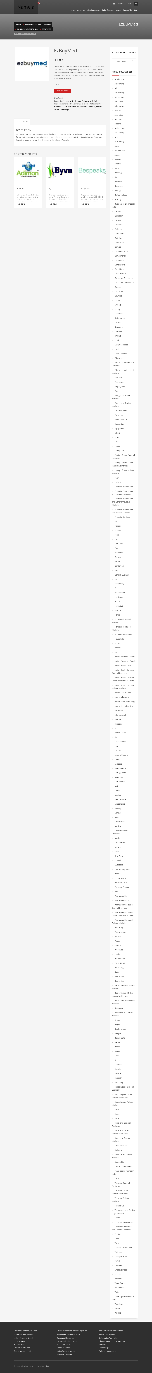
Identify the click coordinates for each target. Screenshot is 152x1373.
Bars (116, 177)
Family (117, 446)
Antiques (118, 119)
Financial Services (122, 517)
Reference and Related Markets (123, 1014)
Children (118, 229)
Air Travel (119, 101)
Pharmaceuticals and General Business (122, 906)
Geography (119, 583)
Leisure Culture (121, 755)
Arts (116, 137)
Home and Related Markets (121, 628)
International (120, 715)
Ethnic (117, 433)
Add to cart (62, 91)
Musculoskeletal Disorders (120, 832)
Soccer (117, 1114)
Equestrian (119, 424)
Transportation (121, 1256)
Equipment (119, 428)
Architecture (120, 128)
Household (119, 639)
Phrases (118, 936)
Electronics (119, 382)
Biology (118, 190)
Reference (119, 1008)
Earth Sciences (121, 353)
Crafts (117, 300)
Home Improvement (123, 634)
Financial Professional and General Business (122, 493)
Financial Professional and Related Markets (122, 511)
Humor (118, 643)
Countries (119, 291)
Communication (121, 251)
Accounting (119, 83)
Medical (118, 795)
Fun (116, 548)
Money (117, 817)
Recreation (119, 981)
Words (117, 1308)
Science (118, 1060)
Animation (119, 115)
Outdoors (119, 865)
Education (119, 358)
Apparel (118, 123)
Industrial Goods (122, 697)
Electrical (118, 377)
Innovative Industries (124, 706)
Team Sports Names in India (123, 1172)
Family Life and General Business (123, 457)
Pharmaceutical (121, 896)
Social (117, 1118)
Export (117, 437)
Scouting (118, 1064)
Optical (118, 860)
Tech (117, 1178)
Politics (118, 945)
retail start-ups (74, 107)
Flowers (118, 530)
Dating (117, 309)
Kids (116, 737)
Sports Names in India (124, 1166)
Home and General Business (121, 621)
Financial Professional (124, 486)
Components (120, 256)
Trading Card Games (123, 1247)
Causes (118, 220)
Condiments (120, 264)
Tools (117, 1238)
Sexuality (118, 1078)
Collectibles (119, 242)
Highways (119, 606)
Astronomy (119, 141)
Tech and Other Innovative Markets (120, 1192)
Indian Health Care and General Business (123, 671)
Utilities (118, 1274)
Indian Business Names (125, 656)
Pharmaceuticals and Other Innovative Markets (123, 914)
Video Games (120, 1283)
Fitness (118, 526)
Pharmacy (119, 927)
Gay (116, 570)
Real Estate (119, 976)
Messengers (120, 804)
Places (117, 941)
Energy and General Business (122, 397)
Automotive (120, 150)
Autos (117, 155)
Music (117, 838)
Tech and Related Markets (120, 1200)
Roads (117, 1046)
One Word (119, 856)
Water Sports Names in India (123, 1298)
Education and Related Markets (123, 372)
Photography (120, 932)
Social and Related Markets (121, 1139)
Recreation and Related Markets (123, 1002)
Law (116, 746)
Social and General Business (121, 1124)
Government (120, 592)
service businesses (87, 107)
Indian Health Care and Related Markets (123, 687)
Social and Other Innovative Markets (120, 1132)
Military (118, 808)
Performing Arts (121, 878)
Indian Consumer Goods (125, 661)
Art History (119, 132)
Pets (116, 891)
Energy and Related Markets (121, 404)
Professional (87, 101)
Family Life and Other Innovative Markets (122, 464)
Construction (120, 273)
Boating (118, 199)
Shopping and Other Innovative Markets (122, 1096)
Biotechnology (121, 195)
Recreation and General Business (123, 987)
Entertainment (121, 410)
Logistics (118, 764)
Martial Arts (120, 781)
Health (117, 601)
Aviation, (118, 163)
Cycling (118, 304)
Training (118, 1252)
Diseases (118, 331)
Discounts (119, 327)
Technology (119, 1205)
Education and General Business (123, 364)
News (117, 851)
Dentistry (119, 313)
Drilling (118, 336)
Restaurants (120, 1038)
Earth (117, 349)
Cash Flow (119, 216)
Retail (94, 101)
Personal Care (121, 882)
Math (117, 786)
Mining (117, 813)
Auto (117, 146)
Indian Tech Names (123, 692)
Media (117, 790)
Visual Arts (119, 1287)
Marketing (119, 777)
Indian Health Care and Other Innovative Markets (123, 679)
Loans (117, 759)
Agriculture (119, 97)
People (118, 873)
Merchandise (120, 799)
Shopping (119, 1082)
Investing (118, 724)
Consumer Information (124, 282)
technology (64, 109)
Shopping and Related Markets (123, 1103)
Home (117, 615)
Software (118, 1150)
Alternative (119, 106)
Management (120, 772)
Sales (117, 1055)
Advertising (119, 92)
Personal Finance (122, 887)
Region (118, 1020)
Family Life (119, 450)
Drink (117, 340)
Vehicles (118, 1278)
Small (117, 1109)
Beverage (119, 186)
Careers (118, 211)
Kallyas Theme (45, 1366)
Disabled (118, 322)
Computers (119, 260)
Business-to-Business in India (123, 205)
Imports (118, 652)
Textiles (118, 1234)
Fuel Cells (119, 543)
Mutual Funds (120, 842)
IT (115, 728)
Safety (117, 1051)
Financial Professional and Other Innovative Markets (122, 501)
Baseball (118, 181)
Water (117, 1292)
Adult (117, 88)
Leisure (118, 750)
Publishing (119, 967)
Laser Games (120, 741)
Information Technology (125, 701)
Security (118, 1069)
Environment (120, 415)
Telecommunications (123, 1222)
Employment (120, 386)
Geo (116, 579)
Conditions (119, 269)
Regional (118, 1024)
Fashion (118, 482)
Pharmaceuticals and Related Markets (122, 921)
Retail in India (19, 1341)
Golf (116, 588)
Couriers (118, 296)
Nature (118, 847)
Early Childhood (121, 344)
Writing (118, 1313)
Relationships (120, 1029)
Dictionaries (120, 318)
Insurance (119, 710)
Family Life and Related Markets (123, 472)
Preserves (119, 949)
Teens (117, 1217)
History (118, 610)
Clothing (118, 238)
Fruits (117, 539)
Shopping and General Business (123, 1088)
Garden (118, 561)
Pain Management (122, 869)
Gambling (119, 552)
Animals (118, 110)
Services (118, 1073)
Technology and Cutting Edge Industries (123, 1211)
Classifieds (119, 233)
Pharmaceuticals (122, 900)
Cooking (118, 287)
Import (118, 647)
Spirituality (119, 1162)
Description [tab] (22, 122)
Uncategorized (121, 1270)
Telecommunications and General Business (122, 1228)
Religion (118, 1033)
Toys (117, 1243)
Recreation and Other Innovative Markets (122, 994)
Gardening (119, 566)
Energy (118, 391)
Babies (117, 168)
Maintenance (120, 768)
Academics (119, 79)
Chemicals (119, 224)
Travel (117, 1261)
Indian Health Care (123, 665)
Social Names (19, 1344)
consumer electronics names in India (73, 104)
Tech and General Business (121, 1184)
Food (117, 535)
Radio (117, 972)
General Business (122, 575)
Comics (118, 247)
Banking (118, 172)
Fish (116, 521)
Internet (118, 719)
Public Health (120, 963)
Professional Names (22, 1348)
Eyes (116, 441)
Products (118, 954)
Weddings (119, 1304)
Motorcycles (120, 821)
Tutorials (118, 1265)
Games (118, 557)
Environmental (121, 419)
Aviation (118, 159)
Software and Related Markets (122, 1156)
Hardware (119, 597)
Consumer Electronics (72, 101)
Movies (118, 826)
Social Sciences (121, 1145)
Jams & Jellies (120, 732)
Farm (117, 478)
